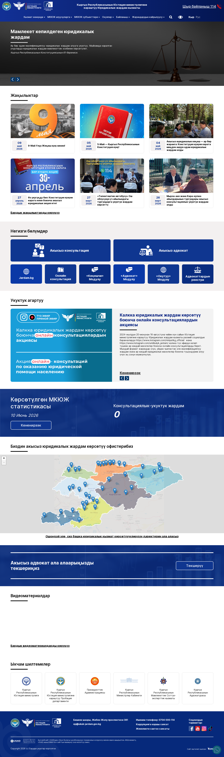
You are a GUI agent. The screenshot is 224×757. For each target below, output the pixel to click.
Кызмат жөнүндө (34, 17)
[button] (170, 17)
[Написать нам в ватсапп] (217, 750)
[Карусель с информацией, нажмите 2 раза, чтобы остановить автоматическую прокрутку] (112, 54)
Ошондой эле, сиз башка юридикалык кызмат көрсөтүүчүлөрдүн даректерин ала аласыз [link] (112, 536)
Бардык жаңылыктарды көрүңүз (35, 212)
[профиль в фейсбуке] (191, 728)
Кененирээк (130, 373)
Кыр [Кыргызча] (191, 17)
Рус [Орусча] (198, 17)
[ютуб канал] (197, 728)
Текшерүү (194, 565)
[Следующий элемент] (18, 79)
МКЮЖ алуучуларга (59, 17)
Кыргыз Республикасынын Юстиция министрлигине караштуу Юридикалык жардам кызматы (112, 6)
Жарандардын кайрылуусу (148, 17)
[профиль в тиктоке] (210, 728)
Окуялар (108, 17)
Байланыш (123, 17)
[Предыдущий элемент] (13, 79)
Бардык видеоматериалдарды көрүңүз (40, 645)
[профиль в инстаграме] (204, 728)
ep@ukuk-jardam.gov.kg (87, 723)
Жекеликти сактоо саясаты (152, 728)
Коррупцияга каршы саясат (152, 724)
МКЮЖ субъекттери (87, 17)
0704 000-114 (167, 719)
